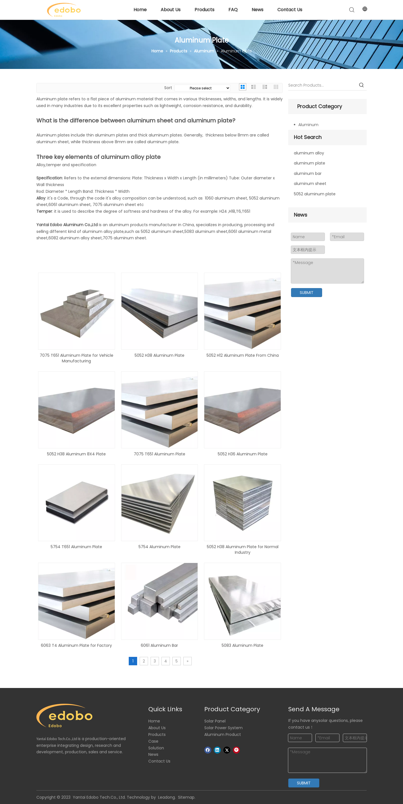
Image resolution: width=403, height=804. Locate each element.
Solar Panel (215, 721)
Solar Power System (223, 728)
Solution (156, 748)
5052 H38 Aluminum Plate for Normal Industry (242, 549)
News (257, 9)
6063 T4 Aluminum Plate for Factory (76, 645)
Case (153, 741)
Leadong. (167, 797)
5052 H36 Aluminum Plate (243, 454)
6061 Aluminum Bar (159, 645)
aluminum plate (309, 163)
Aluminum (308, 125)
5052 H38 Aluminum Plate (159, 355)
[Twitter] (226, 750)
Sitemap (186, 797)
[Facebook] (207, 750)
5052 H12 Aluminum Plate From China (243, 355)
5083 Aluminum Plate (242, 645)
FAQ (233, 9)
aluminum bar (308, 173)
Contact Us (289, 9)
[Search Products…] (322, 85)
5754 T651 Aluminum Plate (76, 547)
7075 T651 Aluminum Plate (159, 454)
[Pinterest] (236, 750)
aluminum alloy (309, 153)
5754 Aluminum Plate (160, 547)
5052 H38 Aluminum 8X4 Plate (76, 454)
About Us (171, 9)
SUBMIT (306, 292)
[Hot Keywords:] (362, 85)
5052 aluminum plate (315, 194)
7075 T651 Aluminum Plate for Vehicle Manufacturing (76, 358)
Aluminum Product (222, 734)
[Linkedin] (217, 750)
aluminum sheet (310, 183)
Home (140, 9)
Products (204, 9)
